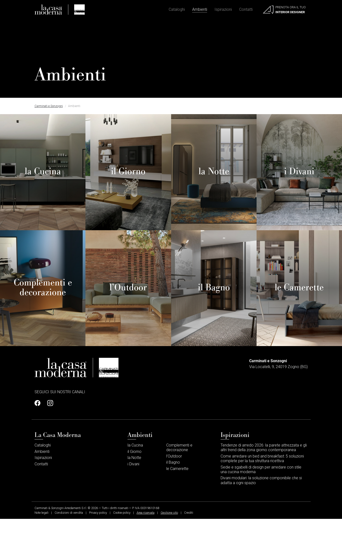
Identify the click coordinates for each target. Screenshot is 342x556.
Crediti (188, 549)
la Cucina (135, 482)
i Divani (133, 501)
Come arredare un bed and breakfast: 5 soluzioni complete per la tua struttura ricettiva (262, 495)
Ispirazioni (223, 10)
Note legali (41, 549)
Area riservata (145, 549)
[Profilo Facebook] (39, 440)
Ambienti (199, 10)
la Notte (134, 494)
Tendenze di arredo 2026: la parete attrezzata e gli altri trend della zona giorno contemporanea (264, 484)
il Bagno (173, 499)
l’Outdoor (174, 493)
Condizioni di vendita (69, 549)
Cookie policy (121, 549)
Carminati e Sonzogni (49, 106)
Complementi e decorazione (179, 484)
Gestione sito (169, 549)
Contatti (246, 10)
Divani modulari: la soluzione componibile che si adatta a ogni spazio (261, 517)
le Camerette (177, 505)
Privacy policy (98, 549)
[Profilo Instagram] (48, 440)
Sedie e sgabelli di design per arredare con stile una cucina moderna (261, 506)
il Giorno (135, 488)
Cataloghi (177, 10)
